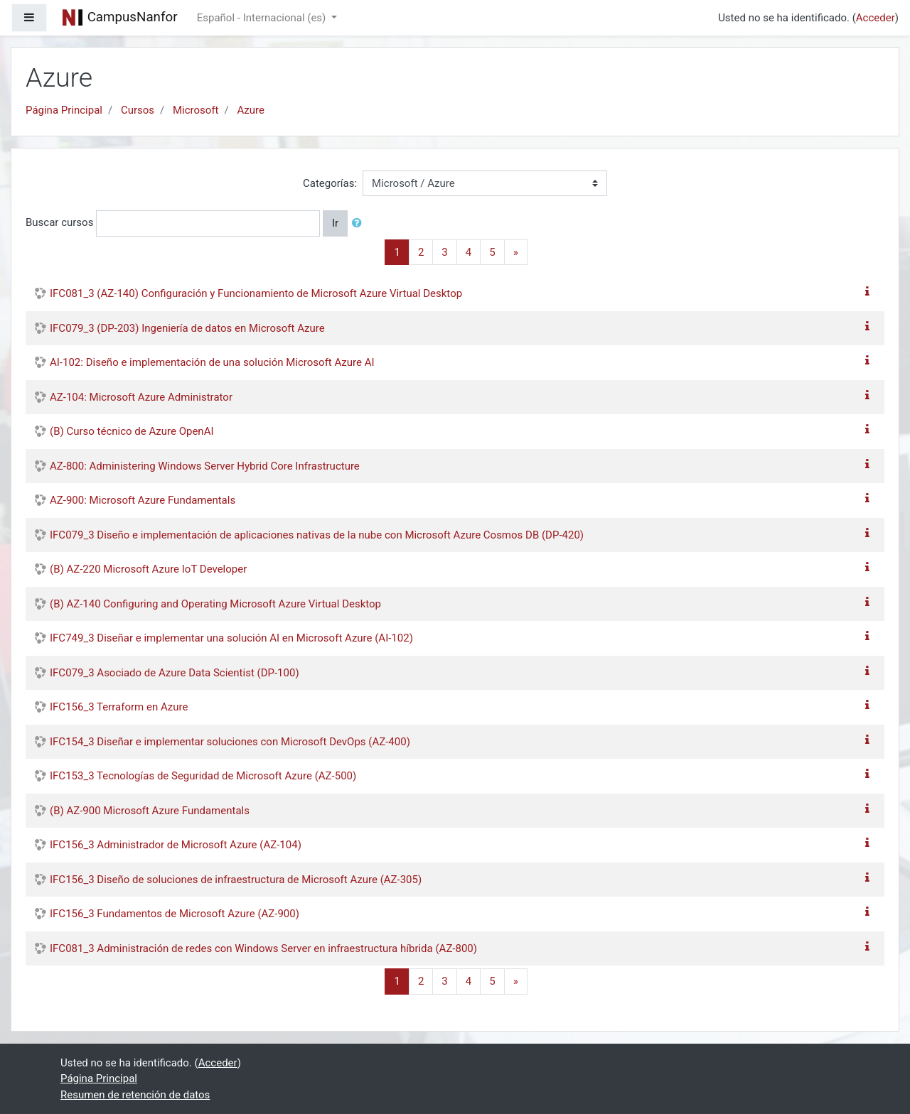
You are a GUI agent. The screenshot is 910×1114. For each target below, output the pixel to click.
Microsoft (196, 110)
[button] (359, 223)
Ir (335, 223)
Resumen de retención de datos (135, 1094)
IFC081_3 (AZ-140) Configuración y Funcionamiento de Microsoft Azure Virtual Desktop (256, 293)
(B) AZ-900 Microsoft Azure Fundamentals (150, 810)
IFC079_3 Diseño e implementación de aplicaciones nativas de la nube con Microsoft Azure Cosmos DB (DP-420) (317, 535)
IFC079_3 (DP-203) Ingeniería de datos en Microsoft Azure (187, 328)
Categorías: (330, 183)
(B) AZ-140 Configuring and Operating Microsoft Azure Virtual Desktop (215, 603)
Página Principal (64, 110)
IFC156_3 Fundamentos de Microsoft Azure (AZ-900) (174, 913)
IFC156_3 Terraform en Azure (119, 707)
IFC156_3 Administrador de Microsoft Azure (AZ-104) (175, 844)
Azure (250, 110)
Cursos (137, 110)
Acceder (875, 17)
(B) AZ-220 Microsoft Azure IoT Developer (148, 569)
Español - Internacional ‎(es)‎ (262, 17)
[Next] (516, 252)
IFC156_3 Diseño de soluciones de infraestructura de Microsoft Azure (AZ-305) (236, 879)
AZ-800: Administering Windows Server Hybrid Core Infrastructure (205, 466)
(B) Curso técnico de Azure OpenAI (132, 431)
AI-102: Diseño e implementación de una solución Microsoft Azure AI (212, 362)
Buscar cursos (59, 222)
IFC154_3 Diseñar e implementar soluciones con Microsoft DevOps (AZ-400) (230, 741)
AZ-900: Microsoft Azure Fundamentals (142, 500)
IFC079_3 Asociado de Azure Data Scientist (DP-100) (174, 672)
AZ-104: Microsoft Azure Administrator (141, 397)
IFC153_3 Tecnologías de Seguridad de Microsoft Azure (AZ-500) (203, 775)
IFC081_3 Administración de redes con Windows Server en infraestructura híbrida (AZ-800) (263, 948)
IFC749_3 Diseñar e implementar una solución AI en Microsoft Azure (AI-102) (231, 638)
